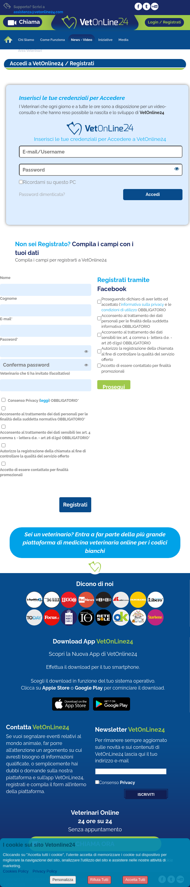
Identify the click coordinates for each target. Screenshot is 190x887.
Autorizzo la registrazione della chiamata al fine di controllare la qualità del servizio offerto (43, 453)
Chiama (29, 21)
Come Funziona (52, 40)
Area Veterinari (30, 50)
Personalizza (62, 880)
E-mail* (6, 319)
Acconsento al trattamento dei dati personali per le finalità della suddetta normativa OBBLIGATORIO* (44, 416)
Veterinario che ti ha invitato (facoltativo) (35, 373)
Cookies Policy (15, 871)
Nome (5, 278)
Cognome (8, 298)
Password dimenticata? (42, 194)
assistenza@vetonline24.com (38, 12)
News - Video (81, 40)
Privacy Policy (45, 871)
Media (124, 40)
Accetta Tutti (135, 880)
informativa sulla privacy (142, 304)
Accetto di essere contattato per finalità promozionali (34, 472)
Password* (9, 339)
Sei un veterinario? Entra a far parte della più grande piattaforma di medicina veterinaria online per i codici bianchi (95, 542)
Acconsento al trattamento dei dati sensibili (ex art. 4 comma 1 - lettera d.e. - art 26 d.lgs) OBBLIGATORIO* (45, 435)
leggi (44, 401)
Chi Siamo (26, 40)
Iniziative (105, 40)
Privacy (127, 782)
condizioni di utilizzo (119, 310)
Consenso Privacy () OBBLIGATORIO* (43, 401)
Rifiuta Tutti (99, 880)
